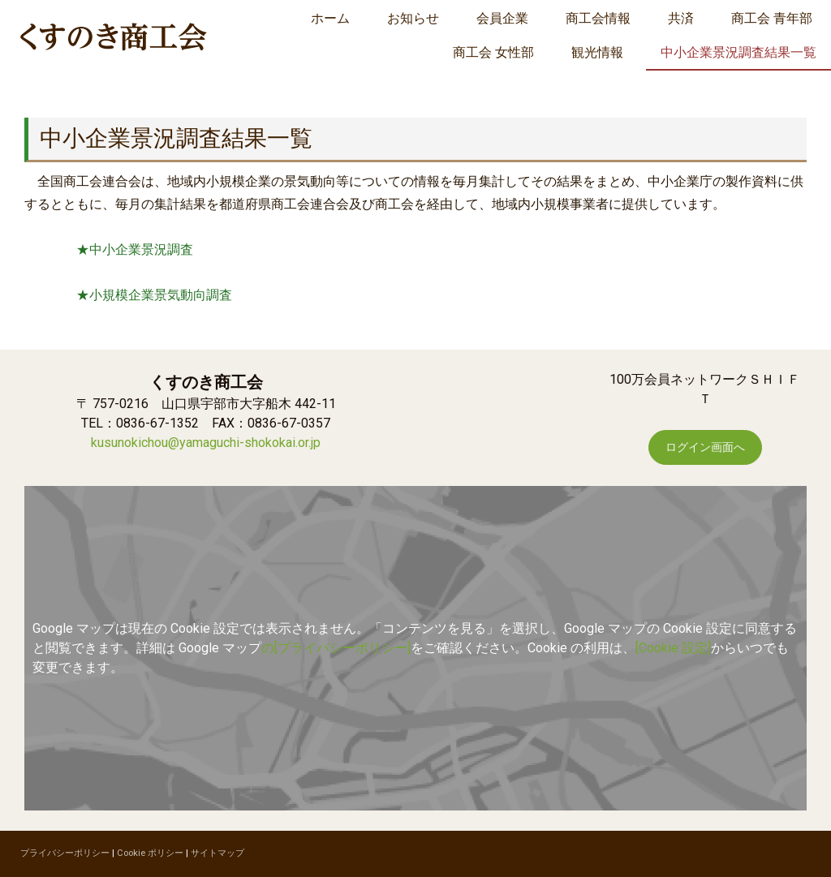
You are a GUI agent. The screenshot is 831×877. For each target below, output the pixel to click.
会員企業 (502, 18)
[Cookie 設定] (673, 648)
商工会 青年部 (771, 18)
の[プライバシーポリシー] (336, 648)
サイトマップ (217, 853)
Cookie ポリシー (150, 853)
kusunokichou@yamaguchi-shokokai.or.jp (206, 442)
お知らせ (413, 18)
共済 (681, 18)
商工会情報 (598, 18)
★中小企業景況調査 (134, 249)
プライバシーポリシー (65, 853)
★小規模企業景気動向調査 (154, 295)
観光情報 (597, 52)
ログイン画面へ (705, 447)
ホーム (330, 18)
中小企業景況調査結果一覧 (738, 52)
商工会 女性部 (493, 52)
